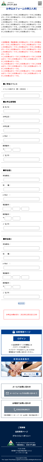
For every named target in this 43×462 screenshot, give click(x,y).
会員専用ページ (21, 431)
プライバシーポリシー (21, 435)
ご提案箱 (21, 427)
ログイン (21, 338)
